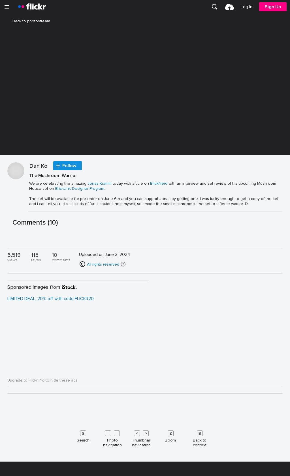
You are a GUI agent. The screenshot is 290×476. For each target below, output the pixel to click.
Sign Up (273, 7)
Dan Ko (38, 314)
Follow (69, 314)
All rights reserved (103, 412)
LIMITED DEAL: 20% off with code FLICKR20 (50, 447)
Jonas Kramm (100, 331)
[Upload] (229, 6)
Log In (246, 7)
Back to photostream (28, 21)
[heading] (32, 7)
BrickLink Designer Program (79, 336)
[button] (123, 412)
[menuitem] (214, 6)
